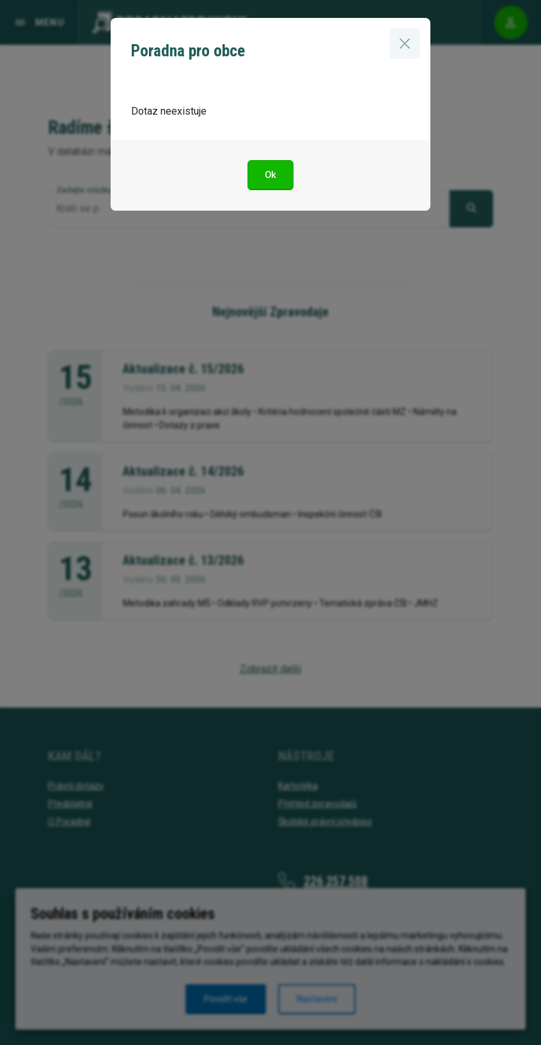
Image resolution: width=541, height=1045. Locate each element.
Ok (270, 175)
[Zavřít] (404, 43)
